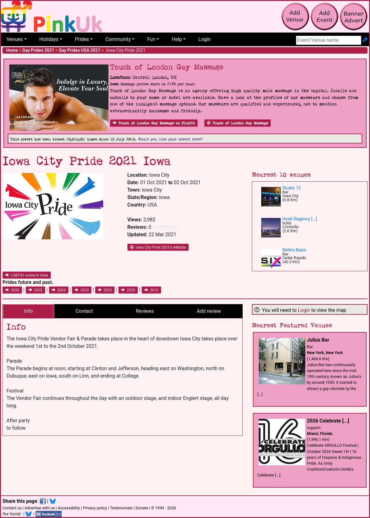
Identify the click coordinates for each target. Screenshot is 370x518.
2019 (151, 290)
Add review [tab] (209, 311)
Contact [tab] (84, 311)
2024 (59, 290)
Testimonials (121, 508)
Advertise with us (39, 508)
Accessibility (69, 508)
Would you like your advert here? (170, 139)
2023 (82, 290)
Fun (151, 39)
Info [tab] (28, 311)
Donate (141, 508)
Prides (82, 39)
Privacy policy (95, 508)
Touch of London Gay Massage (237, 123)
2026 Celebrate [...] (328, 421)
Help (177, 39)
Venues (15, 39)
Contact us (12, 508)
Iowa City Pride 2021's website (158, 247)
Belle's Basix (294, 249)
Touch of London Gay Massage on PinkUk (154, 123)
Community (118, 39)
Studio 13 (291, 187)
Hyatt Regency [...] (299, 218)
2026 (12, 290)
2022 (105, 290)
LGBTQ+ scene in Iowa (26, 275)
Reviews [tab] (145, 311)
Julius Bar (318, 340)
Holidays (49, 39)
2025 (35, 290)
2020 (128, 290)
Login (204, 39)
